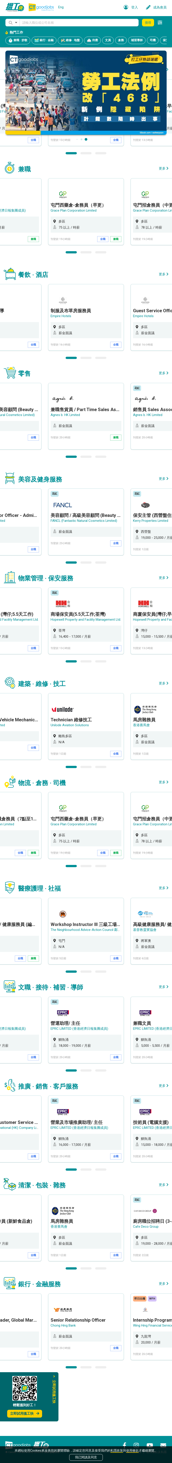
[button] (12, 22)
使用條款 (132, 1450)
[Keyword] (79, 22)
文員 (108, 40)
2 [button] (86, 210)
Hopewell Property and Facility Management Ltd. (86, 168)
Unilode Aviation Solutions (70, 782)
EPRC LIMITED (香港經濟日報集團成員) (79, 1085)
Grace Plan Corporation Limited (74, 267)
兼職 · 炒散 (17, 40)
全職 (33, 197)
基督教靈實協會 (145, 986)
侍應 (92, 40)
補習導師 (137, 40)
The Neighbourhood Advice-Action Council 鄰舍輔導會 (91, 986)
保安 (166, 40)
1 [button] (71, 210)
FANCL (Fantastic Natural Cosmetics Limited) (84, 577)
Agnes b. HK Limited (65, 472)
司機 (153, 40)
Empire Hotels (61, 373)
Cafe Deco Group (146, 1283)
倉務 (121, 40)
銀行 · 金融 (44, 40)
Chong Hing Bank (63, 1382)
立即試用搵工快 (24, 1414)
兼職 (33, 295)
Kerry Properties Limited (150, 577)
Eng (61, 7)
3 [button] (100, 210)
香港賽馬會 (141, 782)
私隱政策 (116, 1450)
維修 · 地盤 (70, 40)
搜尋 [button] (148, 22)
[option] (86, 169)
